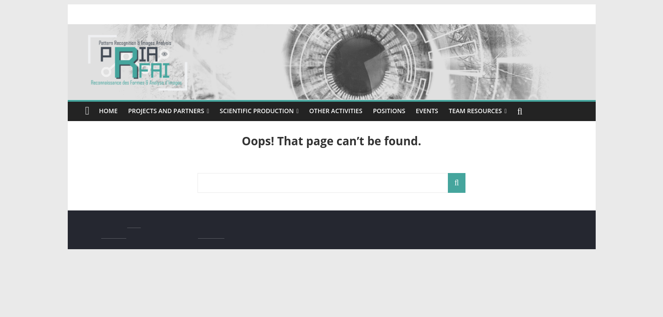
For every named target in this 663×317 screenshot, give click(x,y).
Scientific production (265, 110)
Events (447, 110)
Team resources (498, 110)
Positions (407, 110)
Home (108, 110)
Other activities (350, 110)
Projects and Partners (169, 110)
